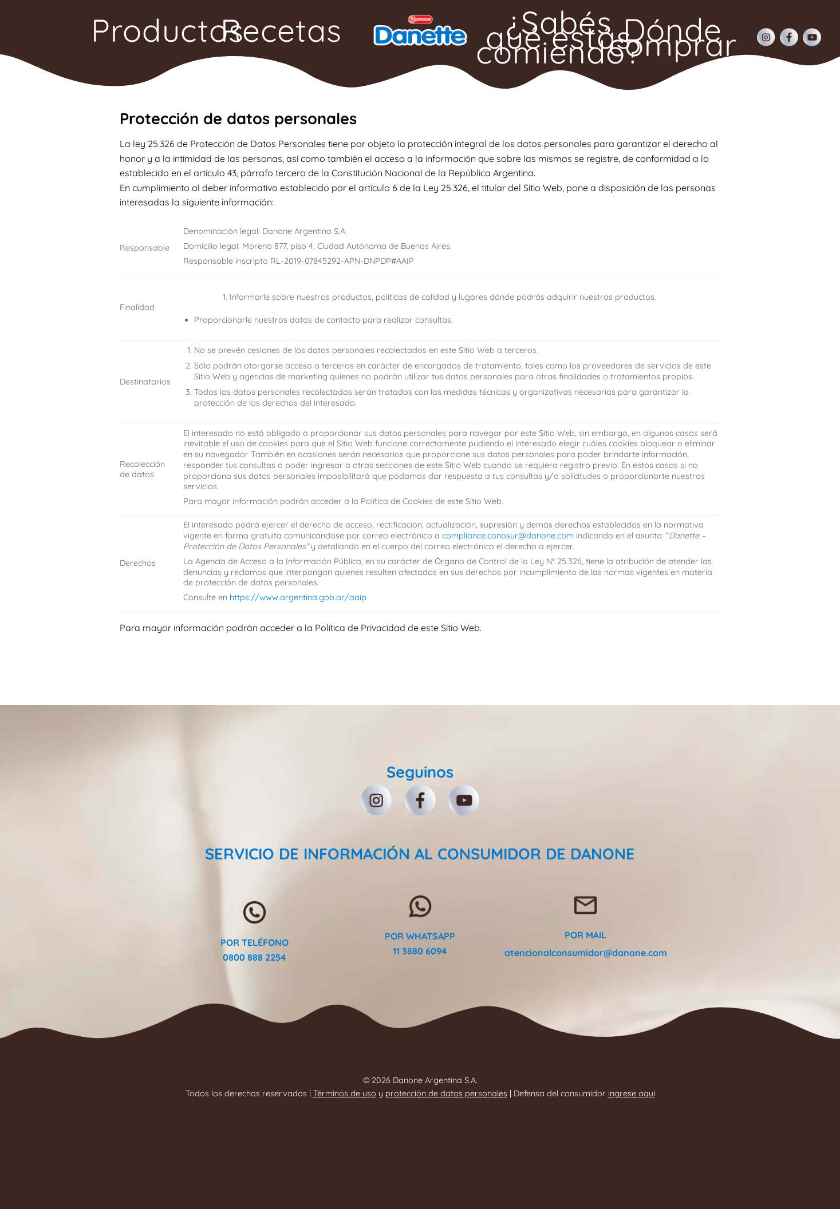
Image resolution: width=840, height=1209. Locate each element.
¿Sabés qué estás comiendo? (559, 37)
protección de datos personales (446, 1093)
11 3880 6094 (420, 951)
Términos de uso (344, 1093)
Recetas (281, 30)
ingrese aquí (631, 1093)
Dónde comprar (672, 37)
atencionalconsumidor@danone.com (585, 952)
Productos (167, 30)
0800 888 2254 (254, 957)
